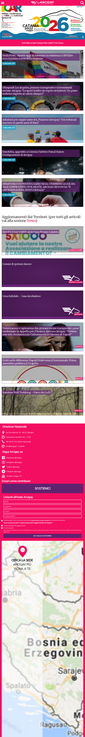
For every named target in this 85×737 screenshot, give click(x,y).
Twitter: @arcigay (13, 462)
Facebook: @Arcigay (14, 452)
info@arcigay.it (11, 441)
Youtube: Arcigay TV (14, 471)
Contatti (21, 441)
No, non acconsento (8, 522)
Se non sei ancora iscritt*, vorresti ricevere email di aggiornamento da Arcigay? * (28, 517)
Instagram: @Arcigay (14, 457)
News (31, 215)
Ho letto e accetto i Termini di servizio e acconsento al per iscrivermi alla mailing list (34, 515)
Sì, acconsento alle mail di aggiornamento (14, 520)
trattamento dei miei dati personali (40, 515)
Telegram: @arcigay (13, 466)
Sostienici (42, 483)
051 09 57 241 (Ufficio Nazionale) (18, 436)
